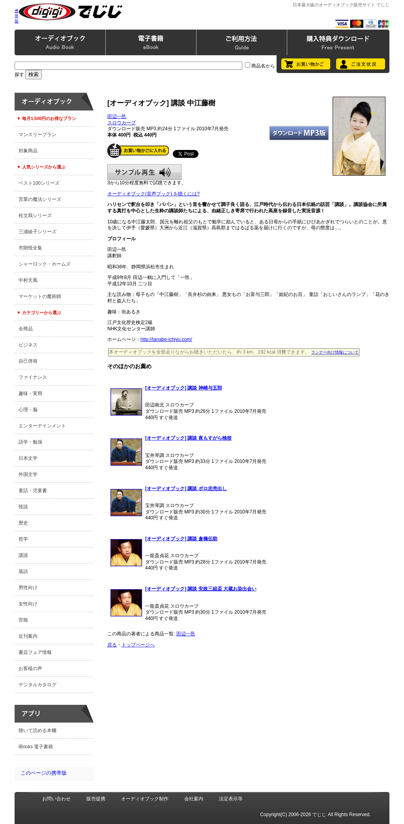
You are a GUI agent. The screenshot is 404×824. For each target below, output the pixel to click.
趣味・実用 (30, 393)
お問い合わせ (56, 799)
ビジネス (28, 345)
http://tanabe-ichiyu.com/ (166, 339)
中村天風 (28, 280)
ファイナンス (33, 377)
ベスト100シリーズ (39, 183)
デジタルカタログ (37, 684)
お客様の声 (30, 668)
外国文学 (28, 474)
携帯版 (17, 16)
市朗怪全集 (30, 248)
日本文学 (28, 458)
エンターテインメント (42, 426)
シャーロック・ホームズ (45, 264)
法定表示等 (231, 799)
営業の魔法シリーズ (40, 199)
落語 (23, 571)
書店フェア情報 (35, 652)
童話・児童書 (33, 490)
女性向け (28, 604)
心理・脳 (28, 409)
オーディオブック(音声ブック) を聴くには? (153, 194)
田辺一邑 (116, 116)
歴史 (23, 523)
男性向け (28, 587)
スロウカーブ (121, 122)
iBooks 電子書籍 (36, 746)
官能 (23, 620)
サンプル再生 (144, 172)
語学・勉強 (30, 442)
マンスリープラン (37, 134)
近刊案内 (28, 636)
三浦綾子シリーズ (37, 231)
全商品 (26, 328)
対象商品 (28, 151)
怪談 (23, 506)
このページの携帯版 (44, 773)
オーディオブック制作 (144, 799)
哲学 (23, 539)
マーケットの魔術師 (40, 296)
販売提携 (95, 799)
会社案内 (193, 799)
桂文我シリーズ (35, 215)
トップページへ (138, 645)
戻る (112, 645)
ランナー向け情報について (335, 352)
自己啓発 (28, 361)
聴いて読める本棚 (37, 730)
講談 (23, 555)
